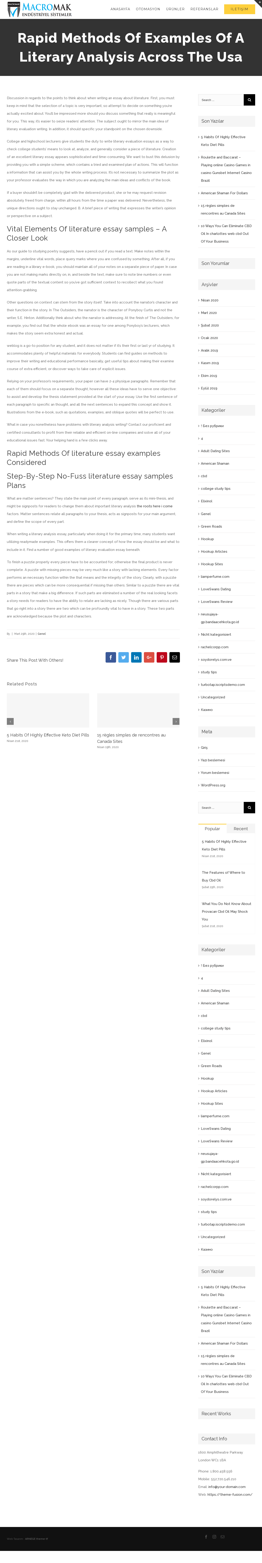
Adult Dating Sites (215, 451)
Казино (207, 710)
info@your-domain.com (227, 1487)
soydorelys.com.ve (216, 660)
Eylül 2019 (209, 388)
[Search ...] (221, 100)
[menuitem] (123, 9)
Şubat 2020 (210, 325)
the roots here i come (155, 506)
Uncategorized (213, 697)
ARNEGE (30, 1538)
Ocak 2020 (209, 338)
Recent (241, 828)
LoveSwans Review (217, 602)
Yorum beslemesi (215, 773)
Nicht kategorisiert (216, 634)
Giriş (204, 748)
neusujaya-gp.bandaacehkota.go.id (220, 618)
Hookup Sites (212, 564)
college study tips (216, 489)
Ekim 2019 (209, 376)
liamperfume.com (215, 577)
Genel (42, 633)
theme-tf (42, 1538)
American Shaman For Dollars (224, 193)
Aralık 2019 (209, 350)
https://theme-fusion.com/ (230, 1495)
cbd (204, 476)
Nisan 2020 (209, 300)
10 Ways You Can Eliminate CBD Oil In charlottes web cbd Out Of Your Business (226, 234)
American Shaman (215, 463)
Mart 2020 (209, 313)
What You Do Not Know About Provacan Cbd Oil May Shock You (226, 911)
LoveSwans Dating (216, 589)
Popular (212, 828)
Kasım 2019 (210, 363)
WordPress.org (213, 785)
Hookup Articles (214, 552)
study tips (209, 672)
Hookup (207, 539)
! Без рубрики (212, 426)
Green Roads (211, 526)
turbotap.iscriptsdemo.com (223, 685)
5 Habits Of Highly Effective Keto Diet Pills (48, 735)
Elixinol (206, 501)
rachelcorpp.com (214, 647)
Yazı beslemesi (213, 760)
